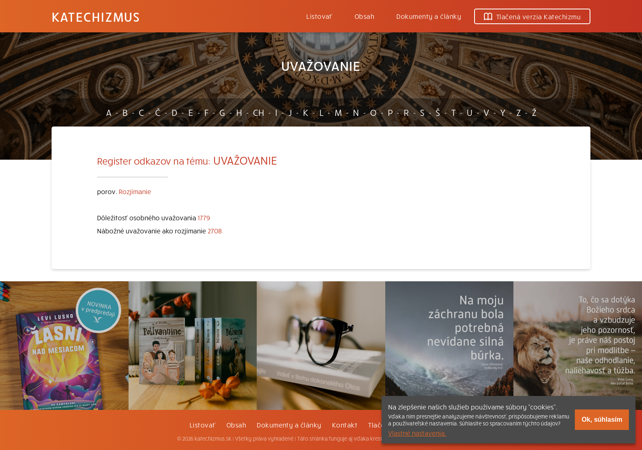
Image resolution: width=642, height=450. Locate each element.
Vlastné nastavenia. (417, 433)
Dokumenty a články (428, 16)
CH (258, 112)
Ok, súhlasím (601, 419)
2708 (215, 230)
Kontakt (344, 425)
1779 (204, 217)
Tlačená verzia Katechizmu (532, 16)
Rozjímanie (135, 191)
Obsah (364, 16)
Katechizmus (96, 16)
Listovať (319, 16)
